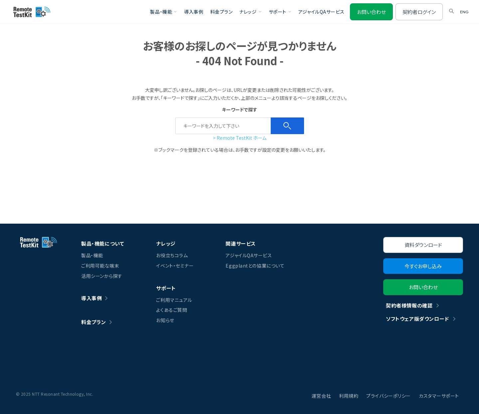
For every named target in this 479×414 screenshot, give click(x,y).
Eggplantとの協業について (255, 265)
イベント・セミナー (175, 265)
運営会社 (321, 395)
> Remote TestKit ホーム (239, 137)
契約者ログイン (419, 11)
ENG (464, 12)
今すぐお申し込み (423, 266)
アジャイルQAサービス (321, 11)
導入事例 (193, 11)
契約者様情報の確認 (409, 305)
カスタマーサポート (439, 395)
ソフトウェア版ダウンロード (417, 318)
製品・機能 (92, 255)
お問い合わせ (371, 11)
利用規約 (348, 395)
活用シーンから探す (101, 276)
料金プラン (221, 11)
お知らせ (165, 320)
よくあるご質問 (171, 310)
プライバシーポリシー (388, 395)
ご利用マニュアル (174, 300)
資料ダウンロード (423, 244)
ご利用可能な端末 (100, 265)
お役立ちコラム (172, 255)
